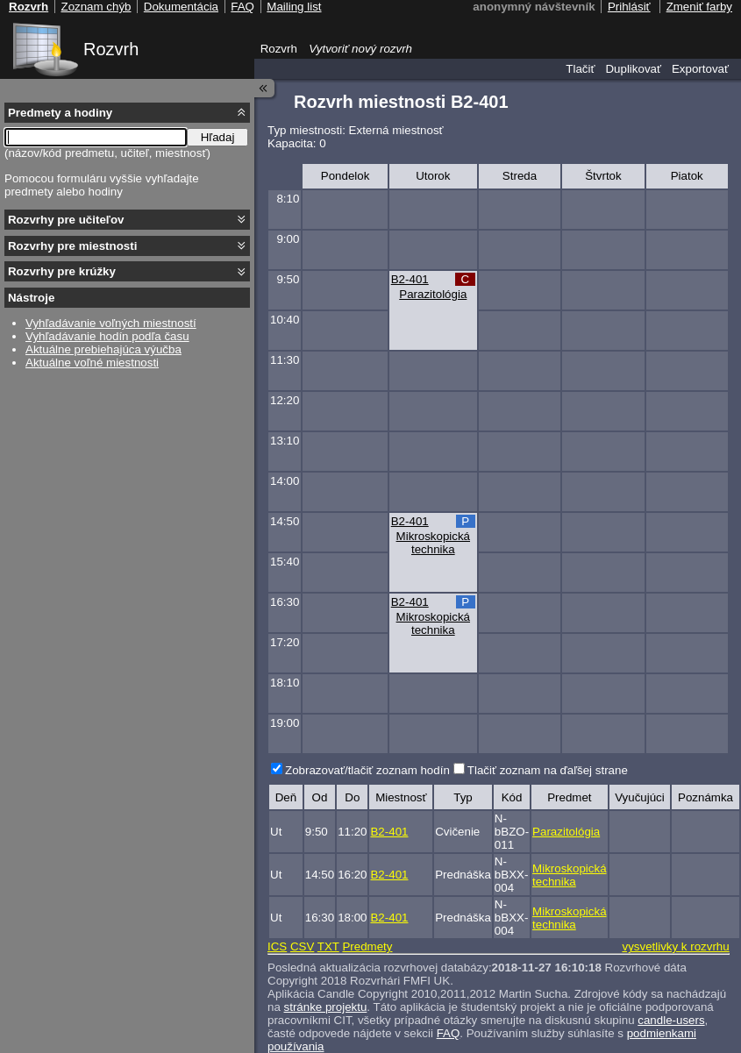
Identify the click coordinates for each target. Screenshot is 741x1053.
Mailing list (294, 6)
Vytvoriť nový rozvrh (360, 48)
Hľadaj (218, 137)
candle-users (671, 1020)
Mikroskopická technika (433, 543)
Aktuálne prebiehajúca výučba (103, 349)
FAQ (448, 1033)
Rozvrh (111, 49)
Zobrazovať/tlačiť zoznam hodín (367, 770)
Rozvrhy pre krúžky (62, 271)
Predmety (367, 946)
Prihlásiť (629, 6)
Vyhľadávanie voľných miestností (110, 323)
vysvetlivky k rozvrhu (675, 946)
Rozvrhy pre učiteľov (66, 219)
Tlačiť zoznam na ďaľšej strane (547, 770)
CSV (302, 946)
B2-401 (410, 279)
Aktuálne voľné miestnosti (92, 362)
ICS (277, 946)
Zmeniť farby (699, 6)
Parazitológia (433, 294)
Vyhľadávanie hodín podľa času (107, 336)
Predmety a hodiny (60, 112)
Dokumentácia (181, 6)
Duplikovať (633, 68)
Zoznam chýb (96, 6)
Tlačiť (580, 68)
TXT (328, 946)
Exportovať (700, 68)
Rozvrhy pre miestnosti (72, 246)
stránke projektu (325, 1007)
